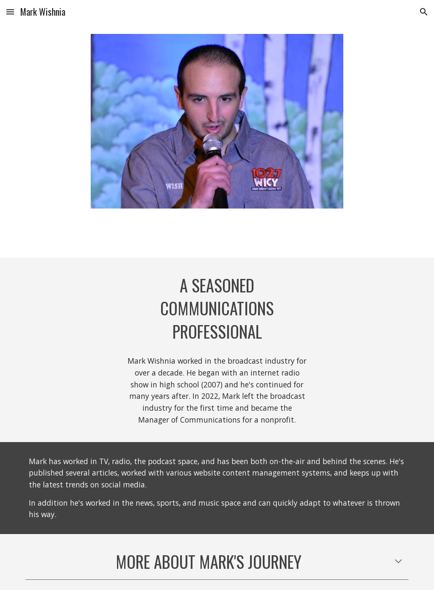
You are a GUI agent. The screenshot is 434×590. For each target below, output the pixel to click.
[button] (10, 11)
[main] (217, 309)
